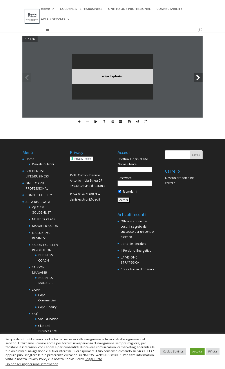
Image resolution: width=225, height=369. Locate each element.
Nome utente (127, 164)
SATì (35, 314)
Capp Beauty (47, 307)
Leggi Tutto (93, 359)
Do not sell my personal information (31, 364)
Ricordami (127, 191)
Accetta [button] (197, 351)
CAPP (36, 290)
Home (45, 9)
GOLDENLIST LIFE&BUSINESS (81, 9)
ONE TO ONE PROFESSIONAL (129, 9)
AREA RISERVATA (53, 19)
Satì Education (48, 319)
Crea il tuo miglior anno (137, 269)
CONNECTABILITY (169, 9)
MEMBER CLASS (43, 219)
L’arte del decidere (134, 244)
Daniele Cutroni (43, 164)
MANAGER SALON (45, 226)
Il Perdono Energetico (136, 250)
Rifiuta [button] (212, 351)
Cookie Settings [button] (173, 351)
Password (125, 178)
